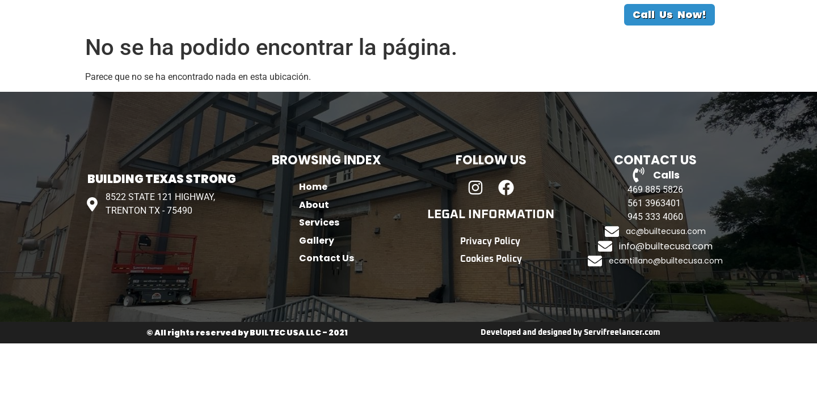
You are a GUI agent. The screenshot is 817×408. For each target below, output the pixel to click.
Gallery (453, 33)
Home (283, 33)
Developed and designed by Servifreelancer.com (570, 371)
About (335, 33)
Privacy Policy (490, 279)
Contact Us (521, 33)
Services (393, 33)
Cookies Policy (491, 298)
